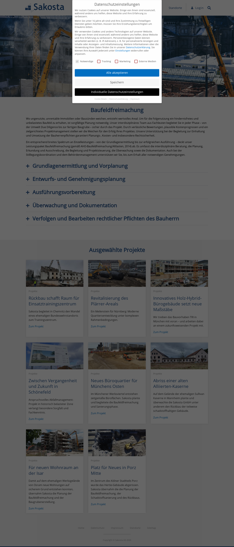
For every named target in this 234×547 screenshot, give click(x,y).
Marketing (122, 52)
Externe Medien (145, 52)
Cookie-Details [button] (101, 90)
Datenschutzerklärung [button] (118, 90)
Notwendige (84, 52)
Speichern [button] (117, 74)
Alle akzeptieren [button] (117, 64)
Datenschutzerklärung (138, 38)
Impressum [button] (135, 90)
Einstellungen (122, 42)
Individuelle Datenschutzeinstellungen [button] (117, 83)
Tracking (104, 52)
